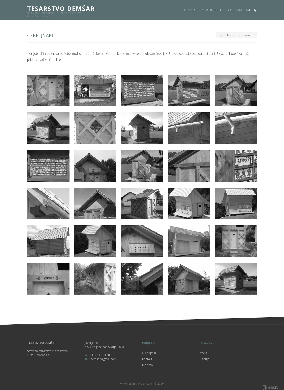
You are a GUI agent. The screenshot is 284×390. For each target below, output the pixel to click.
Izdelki (203, 353)
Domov (191, 10)
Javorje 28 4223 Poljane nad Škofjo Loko (104, 345)
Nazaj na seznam (240, 35)
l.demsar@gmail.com (103, 359)
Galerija (235, 10)
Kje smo (147, 365)
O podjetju (212, 10)
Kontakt (147, 359)
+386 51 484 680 (100, 355)
